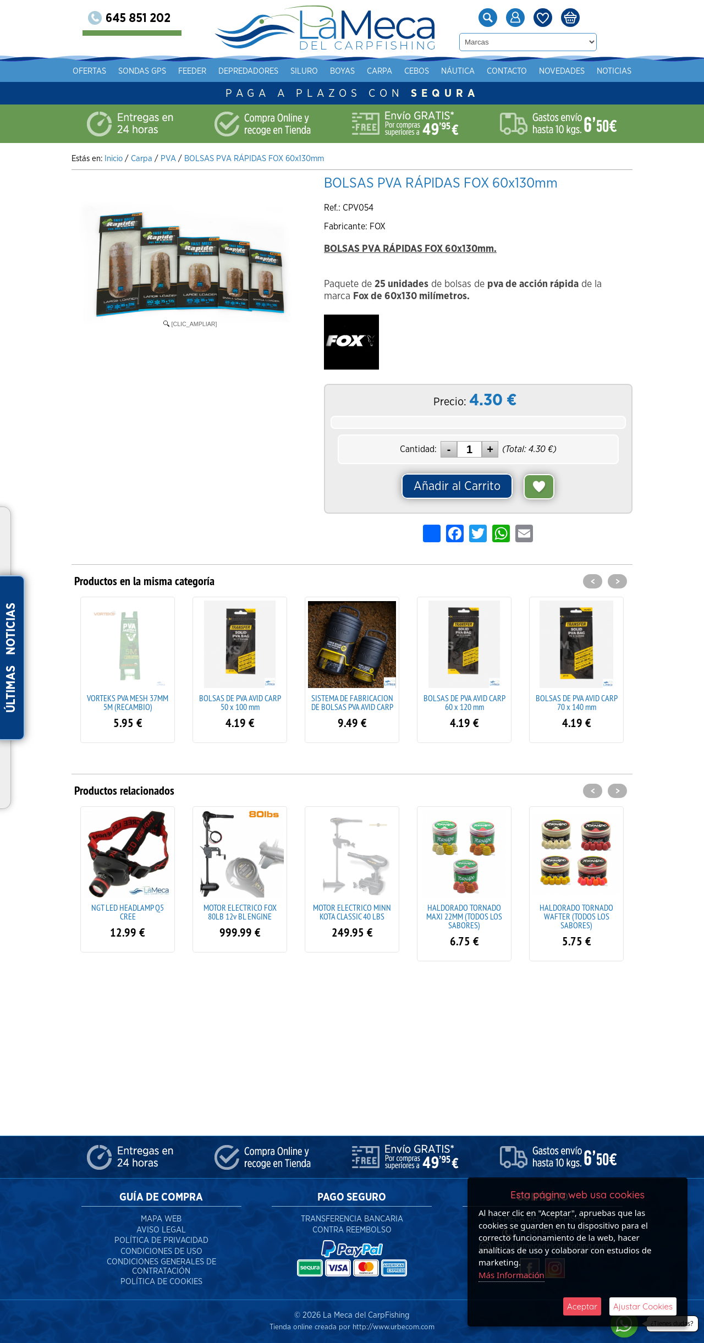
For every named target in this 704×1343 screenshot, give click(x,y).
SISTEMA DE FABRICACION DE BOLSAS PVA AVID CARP (352, 702)
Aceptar (582, 1306)
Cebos (416, 71)
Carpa (379, 71)
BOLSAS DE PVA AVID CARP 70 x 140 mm (577, 702)
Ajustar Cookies (643, 1306)
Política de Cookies (161, 1282)
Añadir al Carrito (457, 486)
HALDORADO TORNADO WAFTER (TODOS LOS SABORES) (576, 916)
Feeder (192, 71)
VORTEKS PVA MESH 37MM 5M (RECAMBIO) (127, 702)
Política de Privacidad (161, 1240)
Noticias (614, 71)
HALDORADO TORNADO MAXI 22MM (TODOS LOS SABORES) (464, 916)
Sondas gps (142, 71)
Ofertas (89, 71)
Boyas (342, 71)
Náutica (458, 71)
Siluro (304, 71)
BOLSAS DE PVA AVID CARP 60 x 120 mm (464, 702)
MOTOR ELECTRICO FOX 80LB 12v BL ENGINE (240, 912)
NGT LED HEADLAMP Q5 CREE (127, 912)
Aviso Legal (161, 1230)
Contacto (507, 71)
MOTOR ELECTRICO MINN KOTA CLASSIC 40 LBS (352, 912)
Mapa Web (161, 1219)
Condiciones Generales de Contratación (161, 1266)
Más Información (511, 1274)
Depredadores (248, 71)
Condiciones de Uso (161, 1251)
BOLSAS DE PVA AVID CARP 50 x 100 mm (240, 702)
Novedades (562, 71)
